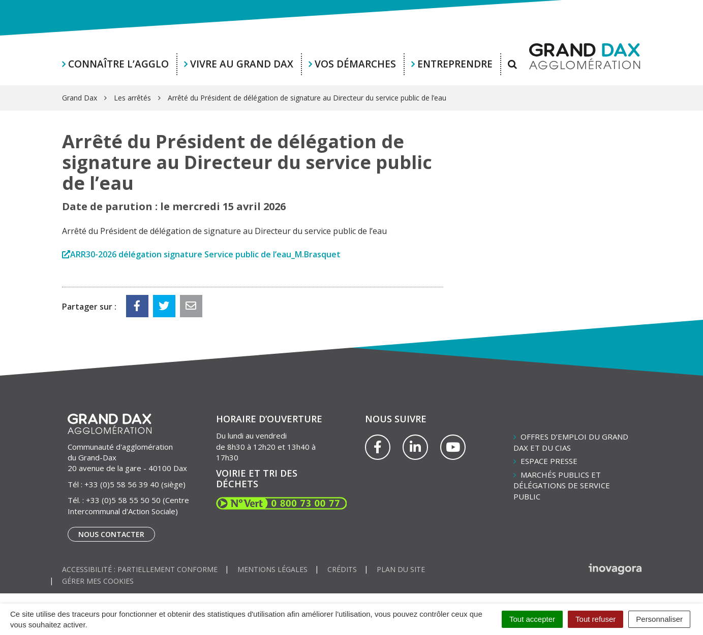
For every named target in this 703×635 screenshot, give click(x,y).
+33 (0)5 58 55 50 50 (123, 500)
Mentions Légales (272, 569)
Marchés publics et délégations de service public (561, 486)
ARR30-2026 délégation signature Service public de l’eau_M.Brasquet (205, 254)
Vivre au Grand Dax (241, 64)
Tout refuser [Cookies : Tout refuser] (595, 619)
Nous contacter (111, 534)
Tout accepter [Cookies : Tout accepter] (532, 619)
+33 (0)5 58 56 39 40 (121, 484)
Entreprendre (455, 64)
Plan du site (401, 569)
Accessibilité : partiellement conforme (140, 569)
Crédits (342, 569)
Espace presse (549, 461)
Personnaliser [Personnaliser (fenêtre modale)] (659, 619)
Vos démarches (355, 64)
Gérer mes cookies (98, 581)
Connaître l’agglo (118, 64)
